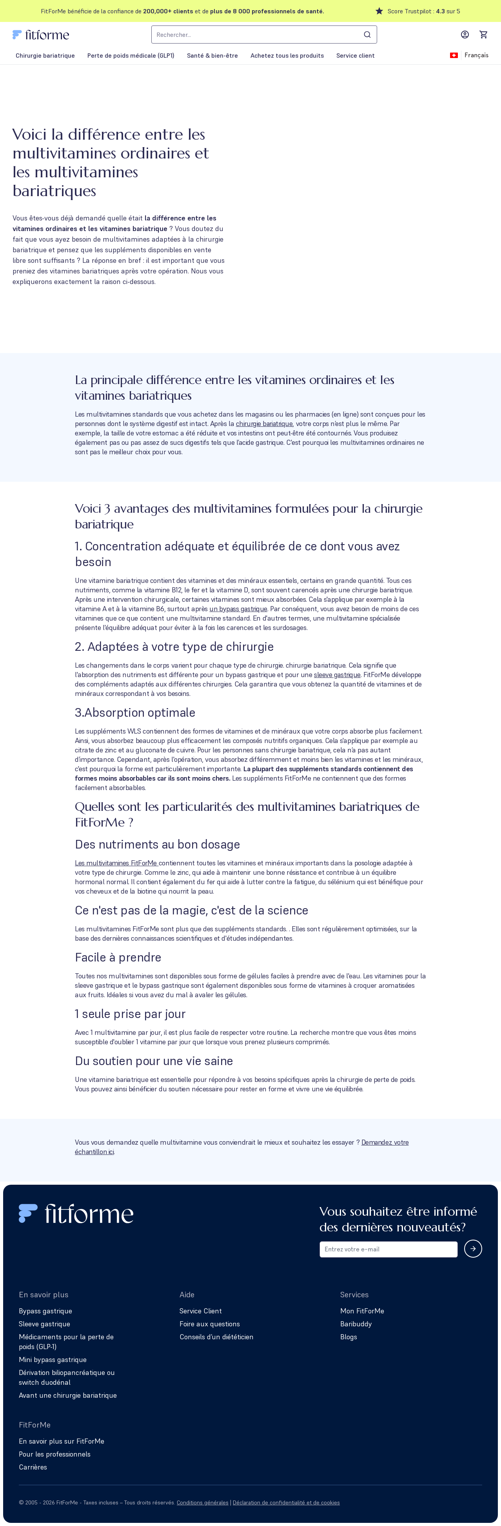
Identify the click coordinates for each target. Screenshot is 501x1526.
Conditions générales (203, 1502)
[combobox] (264, 34)
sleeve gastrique (338, 674)
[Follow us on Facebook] (455, 1502)
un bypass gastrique (239, 608)
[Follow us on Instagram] (433, 1502)
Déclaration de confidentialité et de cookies (286, 1502)
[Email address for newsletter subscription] (388, 1249)
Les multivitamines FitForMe (118, 862)
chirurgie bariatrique (266, 423)
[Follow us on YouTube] (477, 1502)
